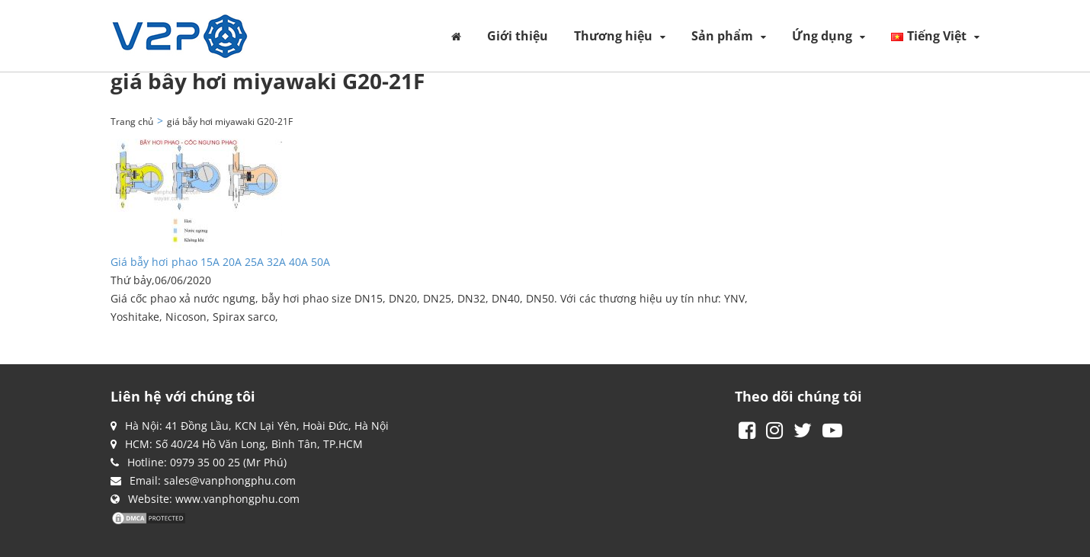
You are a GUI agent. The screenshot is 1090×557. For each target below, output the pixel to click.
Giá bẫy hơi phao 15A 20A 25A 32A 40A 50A (220, 261)
